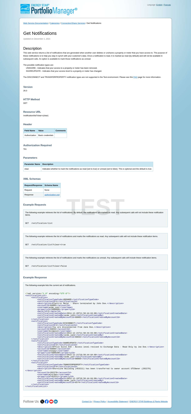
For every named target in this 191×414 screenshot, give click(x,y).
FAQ (135, 77)
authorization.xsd (52, 195)
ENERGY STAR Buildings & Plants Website (149, 401)
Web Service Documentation (35, 23)
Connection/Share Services (73, 23)
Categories (54, 23)
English (159, 5)
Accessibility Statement (118, 401)
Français (167, 5)
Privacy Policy (100, 401)
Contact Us (87, 401)
